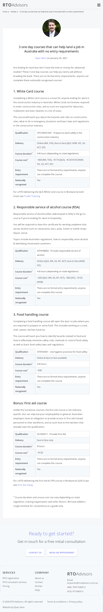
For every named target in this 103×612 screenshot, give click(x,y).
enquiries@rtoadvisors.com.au (82, 582)
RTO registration (11, 578)
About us (39, 578)
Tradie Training (32, 196)
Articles (13, 11)
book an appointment (61, 552)
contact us (35, 552)
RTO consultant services (15, 582)
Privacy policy (75, 601)
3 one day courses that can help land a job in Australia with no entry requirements (52, 11)
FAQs (37, 590)
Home (5, 11)
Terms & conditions (57, 601)
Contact (39, 582)
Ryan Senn (41, 58)
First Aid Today (25, 484)
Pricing (6, 586)
